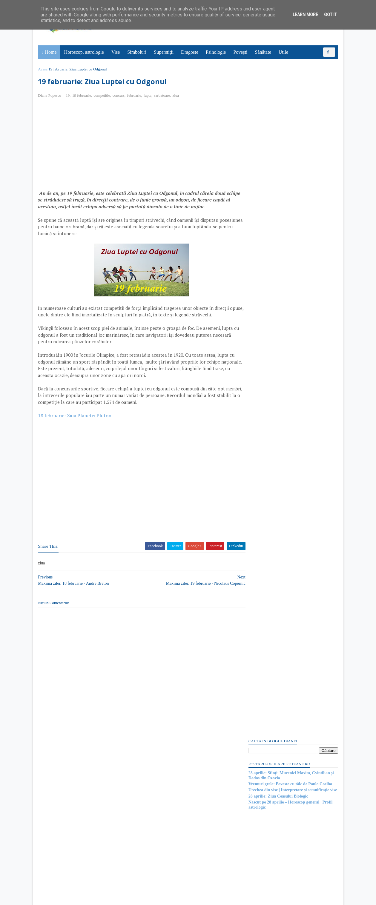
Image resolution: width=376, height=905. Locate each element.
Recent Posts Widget (259, 824)
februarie (135, 95)
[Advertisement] (89, 146)
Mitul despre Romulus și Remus (276, 616)
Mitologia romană (264, 753)
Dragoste (190, 52)
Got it (330, 14)
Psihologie (216, 52)
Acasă (43, 69)
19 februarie (82, 95)
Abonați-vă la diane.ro (263, 841)
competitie (102, 95)
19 (68, 95)
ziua (176, 95)
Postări (259, 346)
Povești (241, 52)
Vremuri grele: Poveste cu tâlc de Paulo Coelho (290, 112)
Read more (282, 631)
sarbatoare (163, 95)
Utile (283, 52)
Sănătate (263, 52)
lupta (148, 95)
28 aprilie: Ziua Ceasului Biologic (278, 124)
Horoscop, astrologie (84, 52)
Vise (116, 52)
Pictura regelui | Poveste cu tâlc (276, 660)
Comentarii (263, 356)
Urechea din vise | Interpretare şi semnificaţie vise (292, 118)
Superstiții (164, 52)
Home (51, 52)
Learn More (305, 14)
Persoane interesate (292, 841)
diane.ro (71, 898)
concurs (119, 95)
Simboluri (137, 52)
